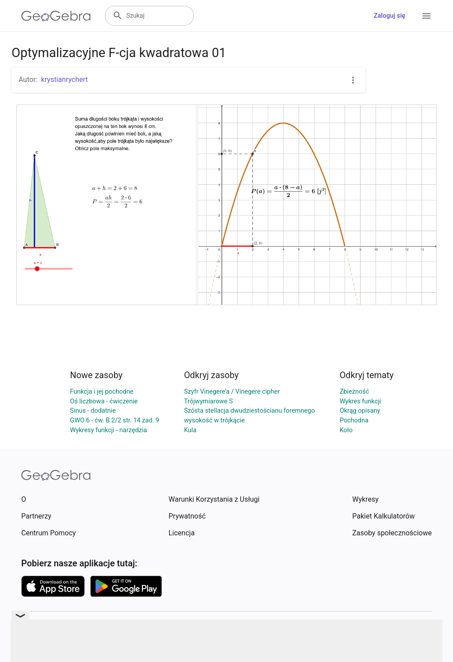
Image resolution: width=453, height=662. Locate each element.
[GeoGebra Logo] (56, 16)
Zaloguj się (389, 15)
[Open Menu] (426, 16)
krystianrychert (64, 79)
